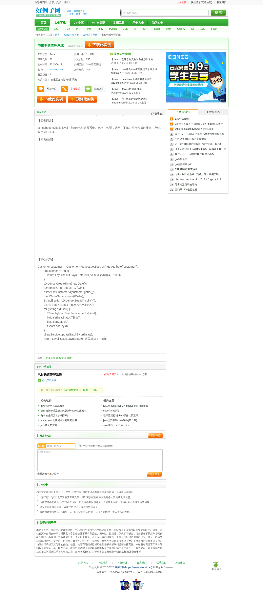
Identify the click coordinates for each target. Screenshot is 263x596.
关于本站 (83, 562)
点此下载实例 (49, 380)
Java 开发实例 (71, 34)
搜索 (218, 12)
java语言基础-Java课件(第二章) (120, 420)
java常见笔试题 (49, 425)
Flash (214, 28)
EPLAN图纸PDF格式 (186, 169)
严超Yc (115, 92)
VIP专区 (79, 22)
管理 (68, 79)
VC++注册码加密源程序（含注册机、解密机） (200, 144)
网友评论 (51, 88)
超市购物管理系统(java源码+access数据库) (64, 410)
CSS (125, 28)
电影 (63, 79)
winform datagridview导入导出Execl (194, 129)
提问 (95, 390)
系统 (74, 79)
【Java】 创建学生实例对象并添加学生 (132, 59)
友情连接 (180, 562)
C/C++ (57, 28)
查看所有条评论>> (48, 473)
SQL (202, 28)
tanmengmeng (56, 69)
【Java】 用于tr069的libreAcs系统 (129, 99)
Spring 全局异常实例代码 (54, 415)
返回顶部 (216, 569)
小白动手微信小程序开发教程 (190, 139)
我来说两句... (100, 460)
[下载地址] (157, 113)
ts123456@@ (118, 82)
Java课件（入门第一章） (116, 425)
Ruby (100, 28)
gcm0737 (116, 73)
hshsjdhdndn (118, 102)
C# (68, 28)
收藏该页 (99, 88)
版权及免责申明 (132, 551)
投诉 (85, 390)
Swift (168, 28)
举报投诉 (75, 88)
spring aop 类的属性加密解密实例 (59, 420)
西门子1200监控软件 (186, 189)
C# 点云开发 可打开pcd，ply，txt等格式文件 (199, 123)
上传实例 (181, 2)
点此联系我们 (82, 551)
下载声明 (122, 562)
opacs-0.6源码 (111, 410)
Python (113, 28)
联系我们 (221, 2)
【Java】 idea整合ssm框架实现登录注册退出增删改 (139, 69)
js (135, 28)
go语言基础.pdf (183, 164)
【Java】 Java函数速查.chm (126, 89)
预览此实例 (82, 99)
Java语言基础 (90, 34)
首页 (43, 22)
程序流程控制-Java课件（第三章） (122, 415)
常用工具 (118, 22)
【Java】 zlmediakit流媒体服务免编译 (131, 79)
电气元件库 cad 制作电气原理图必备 (194, 154)
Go (192, 28)
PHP (78, 28)
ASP (144, 28)
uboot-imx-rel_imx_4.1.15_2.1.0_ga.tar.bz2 (198, 179)
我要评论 (155, 435)
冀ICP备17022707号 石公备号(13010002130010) (136, 572)
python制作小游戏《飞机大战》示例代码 (197, 174)
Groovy (181, 28)
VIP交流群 (98, 22)
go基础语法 (181, 159)
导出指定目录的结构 (186, 184)
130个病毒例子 (183, 118)
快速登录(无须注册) (201, 2)
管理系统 (55, 79)
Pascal (156, 28)
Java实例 (43, 28)
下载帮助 (102, 562)
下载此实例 (99, 44)
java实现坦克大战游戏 (52, 405)
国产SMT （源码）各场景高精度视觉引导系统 (199, 134)
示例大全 (138, 22)
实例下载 (60, 22)
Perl (89, 28)
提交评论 (154, 474)
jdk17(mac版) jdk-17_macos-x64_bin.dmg (125, 405)
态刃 (113, 63)
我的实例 (157, 22)
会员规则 (141, 562)
